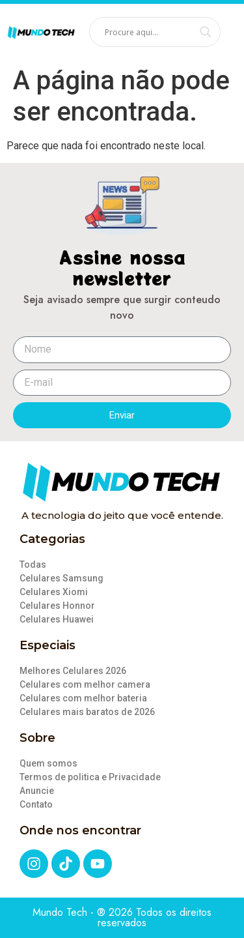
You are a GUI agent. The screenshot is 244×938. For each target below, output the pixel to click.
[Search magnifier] (206, 32)
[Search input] (149, 32)
